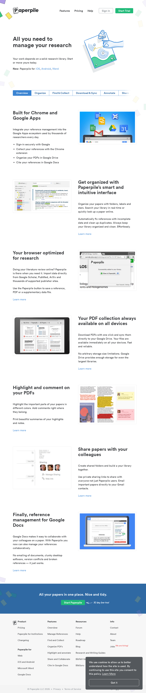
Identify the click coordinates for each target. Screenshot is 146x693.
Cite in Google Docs (57, 665)
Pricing (78, 10)
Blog (78, 646)
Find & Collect (60, 93)
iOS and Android (26, 661)
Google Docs (24, 674)
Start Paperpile (73, 602)
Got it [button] (114, 682)
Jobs (112, 646)
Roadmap (80, 640)
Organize (40, 93)
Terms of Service (72, 689)
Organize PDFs (55, 646)
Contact (114, 627)
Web (20, 655)
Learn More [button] (109, 673)
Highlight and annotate (59, 652)
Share (125, 93)
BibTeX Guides (83, 659)
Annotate (109, 93)
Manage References (57, 633)
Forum (79, 627)
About (113, 633)
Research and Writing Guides (90, 652)
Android (46, 68)
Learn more (84, 234)
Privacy (57, 689)
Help (90, 10)
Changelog (23, 640)
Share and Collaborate (58, 659)
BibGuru (80, 665)
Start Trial (124, 10)
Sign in (106, 10)
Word (55, 68)
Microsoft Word (26, 668)
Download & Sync (86, 93)
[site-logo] (25, 10)
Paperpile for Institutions (30, 633)
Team (112, 640)
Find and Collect (55, 640)
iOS (38, 68)
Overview (22, 93)
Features (65, 10)
